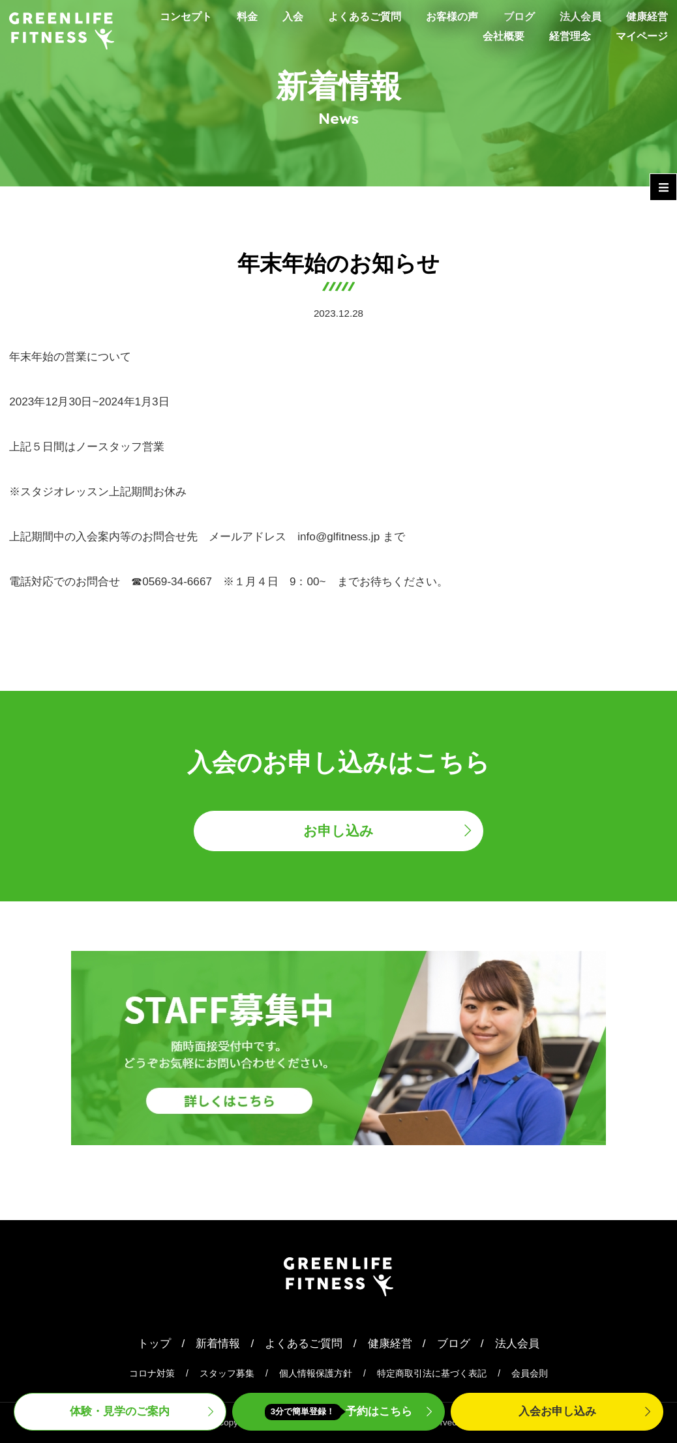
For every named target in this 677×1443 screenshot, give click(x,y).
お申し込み (338, 830)
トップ (154, 1343)
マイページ (640, 35)
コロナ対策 (152, 1373)
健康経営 (646, 16)
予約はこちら (339, 1412)
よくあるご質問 (352, 16)
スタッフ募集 (227, 1373)
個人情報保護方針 (315, 1373)
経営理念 (565, 35)
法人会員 (576, 16)
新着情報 (218, 1343)
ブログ (513, 16)
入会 (277, 16)
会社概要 (496, 35)
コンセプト (166, 16)
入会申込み (557, 1411)
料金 (230, 16)
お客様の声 (443, 16)
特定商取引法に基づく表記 (432, 1373)
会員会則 (529, 1373)
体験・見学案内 (120, 1411)
